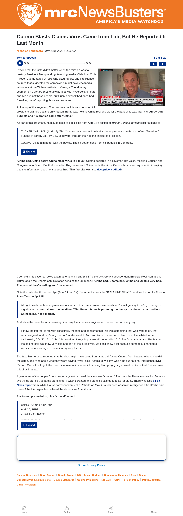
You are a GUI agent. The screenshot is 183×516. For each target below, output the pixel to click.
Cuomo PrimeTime (87, 479)
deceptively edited (109, 169)
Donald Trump (66, 475)
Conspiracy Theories (116, 475)
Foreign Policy (131, 479)
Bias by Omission (27, 475)
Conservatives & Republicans (34, 479)
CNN (117, 479)
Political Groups (151, 479)
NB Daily (107, 479)
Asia (133, 475)
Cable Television (26, 484)
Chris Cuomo (47, 475)
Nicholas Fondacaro (30, 50)
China (142, 475)
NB (79, 475)
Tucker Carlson (92, 475)
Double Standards (64, 479)
